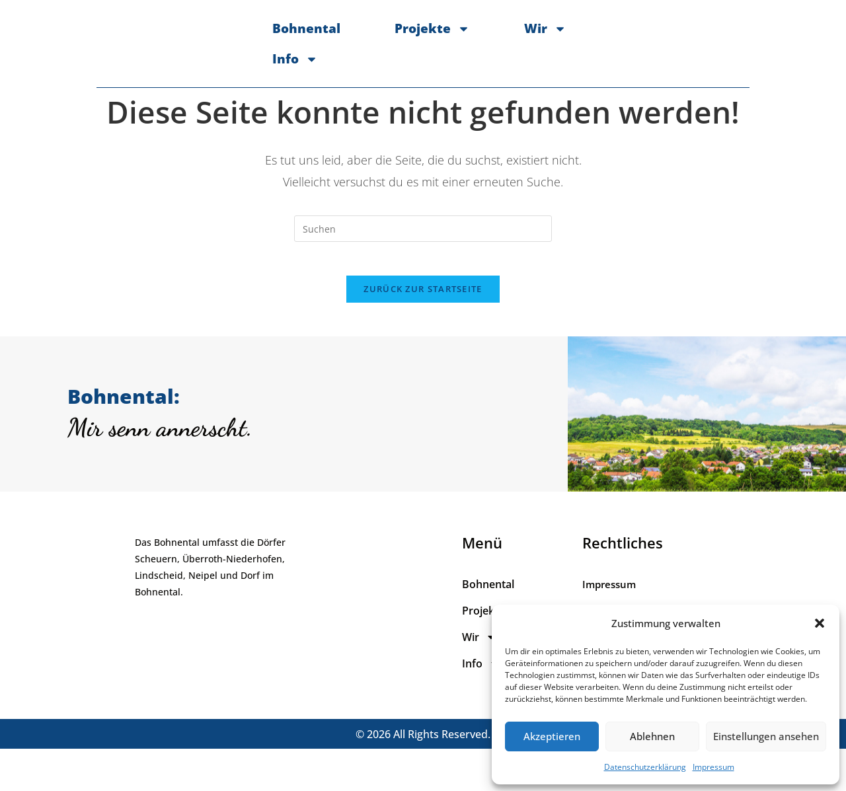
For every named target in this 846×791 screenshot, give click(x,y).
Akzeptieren (551, 736)
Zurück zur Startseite (423, 330)
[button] (819, 623)
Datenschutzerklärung (645, 766)
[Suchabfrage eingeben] (423, 263)
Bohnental (274, 46)
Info (611, 46)
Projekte (400, 46)
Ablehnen (652, 736)
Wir (513, 46)
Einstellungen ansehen (766, 736)
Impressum (713, 766)
